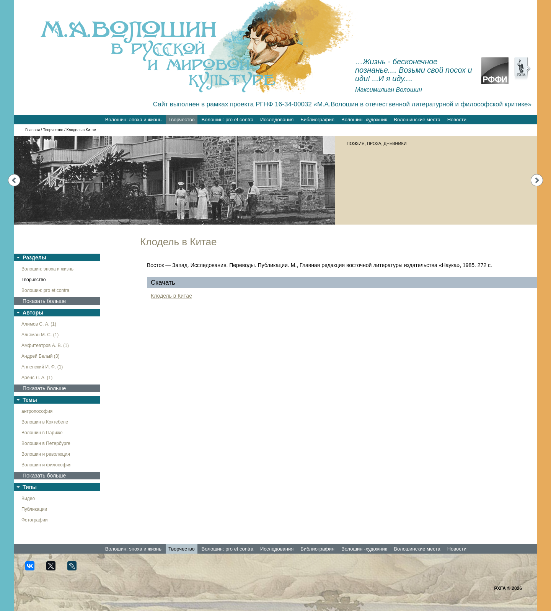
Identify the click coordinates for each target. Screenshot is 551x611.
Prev (14, 180)
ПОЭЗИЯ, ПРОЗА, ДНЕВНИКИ (377, 143)
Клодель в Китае (171, 296)
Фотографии (34, 520)
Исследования (276, 119)
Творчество (181, 119)
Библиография (317, 119)
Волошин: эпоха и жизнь (133, 119)
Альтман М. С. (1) (40, 334)
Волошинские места (417, 119)
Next (537, 180)
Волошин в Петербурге (45, 443)
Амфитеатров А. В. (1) (45, 345)
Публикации (34, 509)
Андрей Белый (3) (40, 356)
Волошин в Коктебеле (44, 422)
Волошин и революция (45, 454)
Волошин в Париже (42, 432)
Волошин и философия (46, 465)
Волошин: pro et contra (228, 119)
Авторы (33, 313)
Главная (32, 130)
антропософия (36, 411)
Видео (28, 498)
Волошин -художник (364, 119)
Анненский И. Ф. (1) (42, 367)
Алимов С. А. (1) (38, 324)
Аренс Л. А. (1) (36, 377)
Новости (456, 119)
